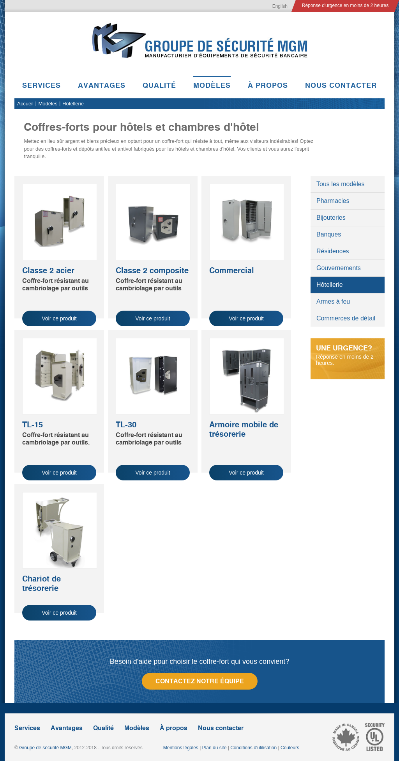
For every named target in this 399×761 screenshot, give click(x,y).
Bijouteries (331, 217)
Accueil (25, 104)
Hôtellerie (329, 284)
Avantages (101, 85)
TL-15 (32, 424)
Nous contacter (341, 85)
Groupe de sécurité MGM (45, 747)
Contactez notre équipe (199, 681)
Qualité (159, 85)
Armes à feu (333, 301)
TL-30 (126, 424)
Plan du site (214, 747)
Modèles (212, 85)
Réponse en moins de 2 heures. (347, 355)
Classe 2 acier (48, 270)
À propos (268, 85)
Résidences (332, 251)
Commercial (231, 270)
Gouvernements (338, 268)
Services (41, 85)
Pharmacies (332, 200)
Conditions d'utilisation (253, 747)
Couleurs (290, 747)
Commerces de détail (345, 318)
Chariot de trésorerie (41, 583)
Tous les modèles (340, 184)
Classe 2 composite (152, 270)
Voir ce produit (59, 318)
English (280, 6)
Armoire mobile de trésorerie (243, 429)
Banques (328, 234)
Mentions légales (180, 747)
